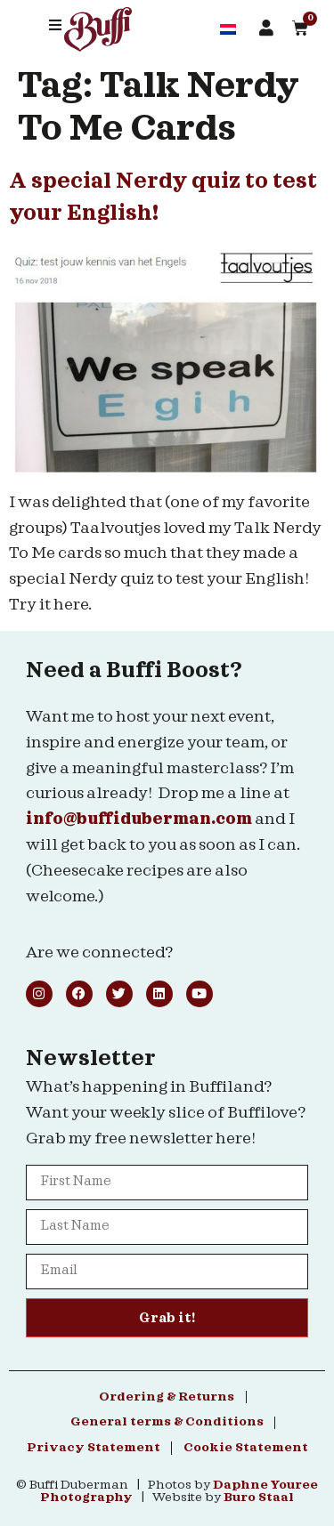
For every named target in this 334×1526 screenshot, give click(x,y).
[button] (55, 25)
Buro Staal (259, 1497)
